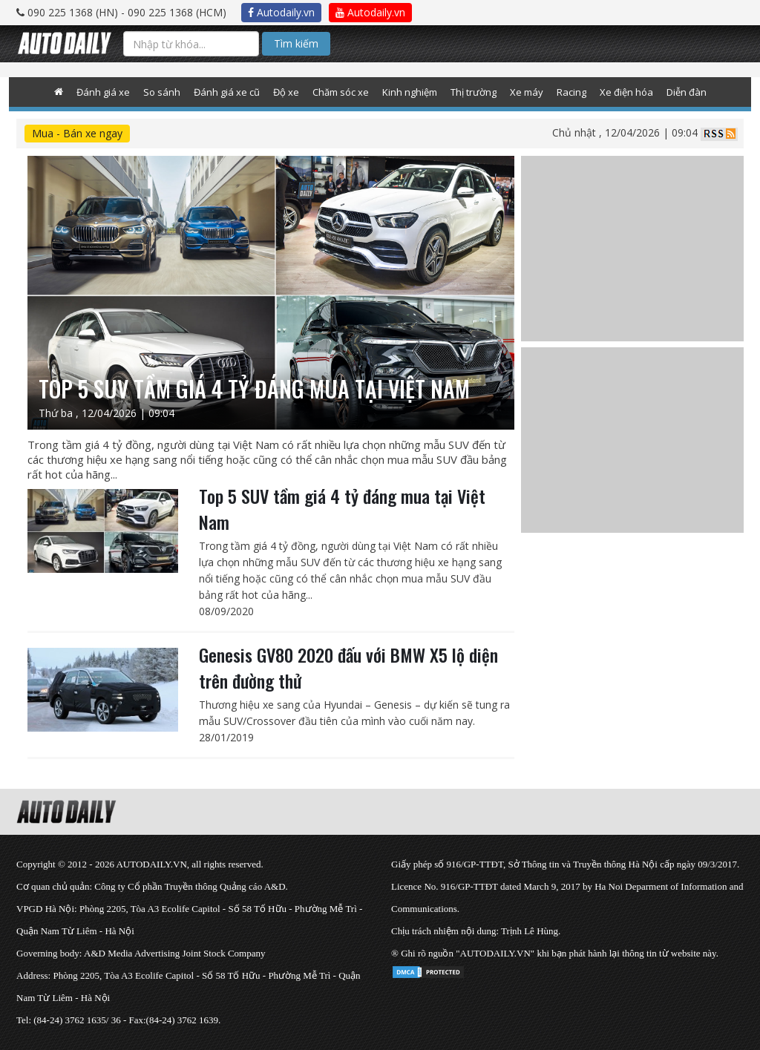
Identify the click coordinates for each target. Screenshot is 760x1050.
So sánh (161, 92)
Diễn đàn (686, 92)
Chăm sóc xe (340, 92)
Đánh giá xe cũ (227, 92)
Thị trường (474, 92)
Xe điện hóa (626, 92)
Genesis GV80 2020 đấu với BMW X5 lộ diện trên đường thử (348, 667)
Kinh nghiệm (409, 92)
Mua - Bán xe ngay (77, 133)
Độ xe (286, 92)
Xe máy (526, 92)
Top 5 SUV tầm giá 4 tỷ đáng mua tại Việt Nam (342, 508)
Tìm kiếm (296, 43)
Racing (571, 92)
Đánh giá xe (103, 92)
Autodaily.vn (281, 12)
